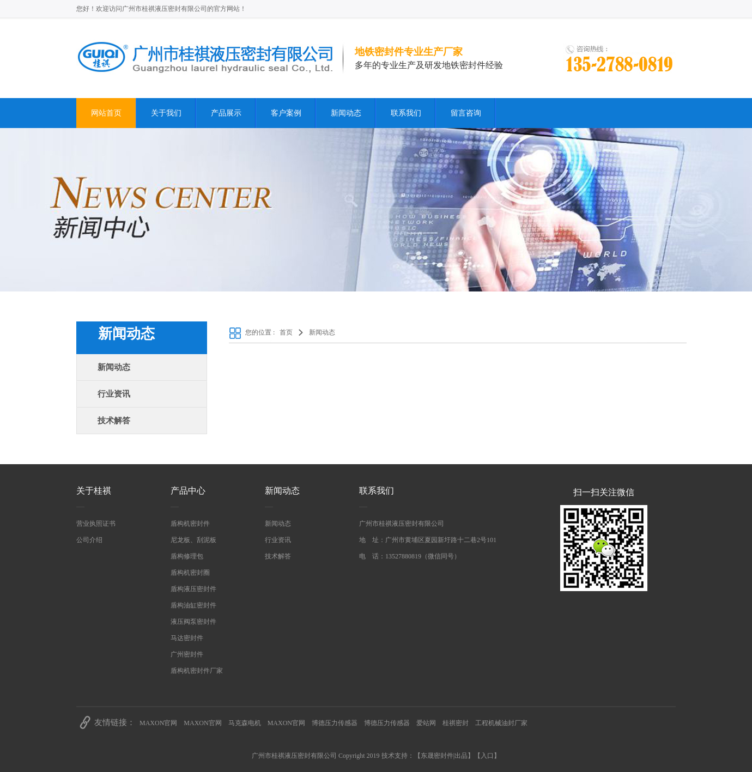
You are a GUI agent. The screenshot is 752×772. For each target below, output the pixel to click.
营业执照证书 (96, 523)
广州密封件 (187, 654)
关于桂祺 (93, 490)
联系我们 (406, 113)
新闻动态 (346, 113)
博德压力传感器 (334, 723)
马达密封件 (187, 638)
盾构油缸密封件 (193, 605)
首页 (286, 332)
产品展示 (226, 113)
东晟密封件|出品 (444, 755)
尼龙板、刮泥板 (193, 540)
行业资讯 (114, 394)
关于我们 (166, 113)
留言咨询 (466, 113)
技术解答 (114, 420)
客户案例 (286, 113)
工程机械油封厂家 (501, 723)
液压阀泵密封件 (193, 621)
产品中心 (188, 490)
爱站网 (426, 723)
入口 (487, 755)
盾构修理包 (187, 556)
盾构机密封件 (190, 523)
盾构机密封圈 (190, 572)
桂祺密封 (455, 723)
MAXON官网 (158, 723)
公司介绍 (89, 540)
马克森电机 (244, 723)
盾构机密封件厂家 (197, 670)
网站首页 (106, 113)
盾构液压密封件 (193, 589)
